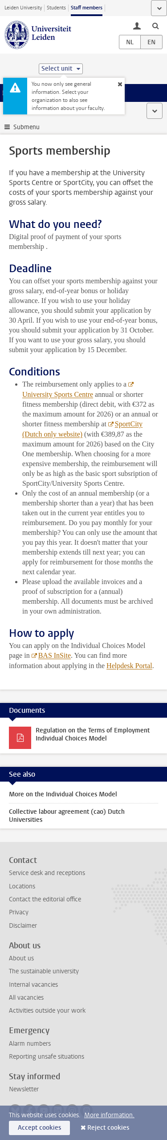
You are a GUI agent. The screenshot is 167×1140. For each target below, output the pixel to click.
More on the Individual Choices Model (63, 794)
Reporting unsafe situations (46, 1056)
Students (56, 7)
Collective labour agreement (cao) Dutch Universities (67, 816)
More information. (109, 1115)
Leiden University (23, 7)
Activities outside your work (47, 1010)
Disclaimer (23, 925)
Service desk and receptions (47, 873)
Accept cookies (39, 1127)
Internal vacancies (33, 984)
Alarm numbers (30, 1043)
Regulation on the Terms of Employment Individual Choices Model (93, 734)
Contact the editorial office (45, 899)
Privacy (19, 912)
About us (21, 958)
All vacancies (26, 997)
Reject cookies (108, 1127)
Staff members (86, 7)
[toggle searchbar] (155, 25)
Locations (22, 886)
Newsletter (24, 1089)
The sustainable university (44, 971)
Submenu (26, 127)
